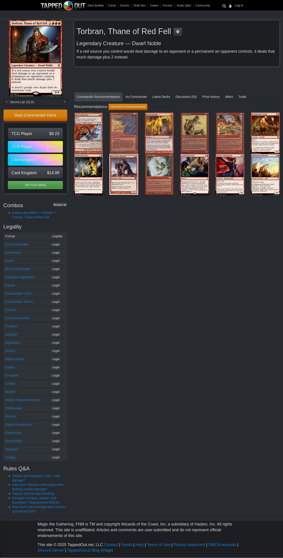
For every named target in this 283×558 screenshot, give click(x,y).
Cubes (154, 5)
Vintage (10, 457)
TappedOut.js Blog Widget (90, 550)
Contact (111, 545)
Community (202, 5)
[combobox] (35, 102)
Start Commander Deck (35, 115)
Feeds (126, 545)
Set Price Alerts (35, 185)
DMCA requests (222, 545)
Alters (229, 96)
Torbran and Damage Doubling (33, 493)
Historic (10, 351)
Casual (10, 285)
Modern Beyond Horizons (22, 400)
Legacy (10, 367)
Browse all (60, 205)
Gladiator (11, 334)
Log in (239, 5)
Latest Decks (161, 96)
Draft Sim (139, 5)
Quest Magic (14, 441)
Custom (10, 310)
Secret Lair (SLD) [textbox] (19, 102)
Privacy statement (189, 545)
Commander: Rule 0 (19, 301)
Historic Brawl (14, 359)
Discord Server (51, 550)
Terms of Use (158, 545)
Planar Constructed (18, 424)
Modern (10, 392)
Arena (9, 261)
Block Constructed (17, 269)
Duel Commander (17, 318)
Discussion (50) (186, 96)
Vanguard (11, 449)
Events (124, 5)
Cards (112, 5)
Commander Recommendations (98, 96)
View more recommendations (128, 106)
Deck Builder (96, 5)
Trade (242, 96)
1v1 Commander (16, 244)
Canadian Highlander (19, 277)
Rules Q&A (184, 5)
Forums (167, 5)
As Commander (136, 96)
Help (140, 545)
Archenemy (13, 252)
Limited (10, 383)
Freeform (11, 326)
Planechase (13, 432)
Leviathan (12, 375)
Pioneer (10, 416)
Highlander (12, 342)
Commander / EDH (18, 293)
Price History (211, 96)
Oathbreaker (13, 408)
